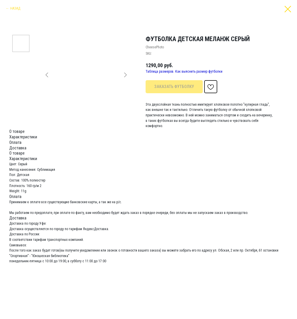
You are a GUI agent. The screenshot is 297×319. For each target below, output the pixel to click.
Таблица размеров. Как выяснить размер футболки (184, 71)
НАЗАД (15, 8)
